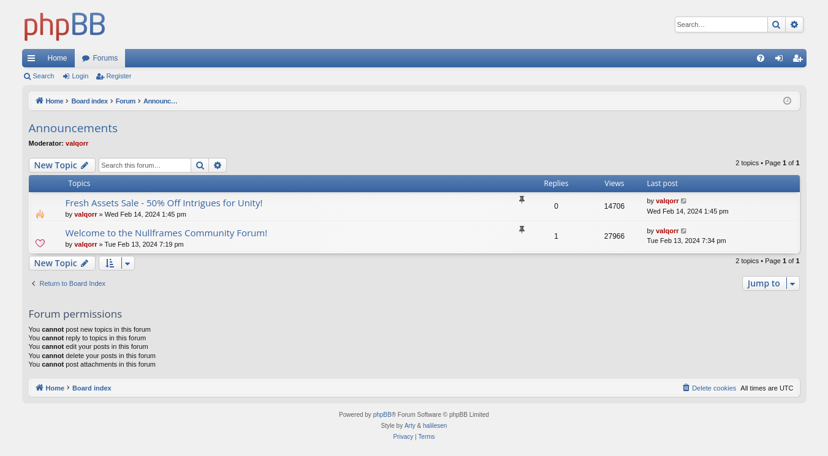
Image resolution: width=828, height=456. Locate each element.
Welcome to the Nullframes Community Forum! (167, 232)
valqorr (77, 143)
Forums (105, 58)
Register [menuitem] (799, 60)
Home (57, 58)
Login (80, 76)
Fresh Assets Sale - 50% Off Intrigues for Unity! (164, 202)
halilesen (435, 425)
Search (44, 76)
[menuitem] (760, 58)
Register (118, 76)
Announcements (73, 128)
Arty (410, 425)
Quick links (33, 60)
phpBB (382, 414)
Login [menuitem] (781, 60)
